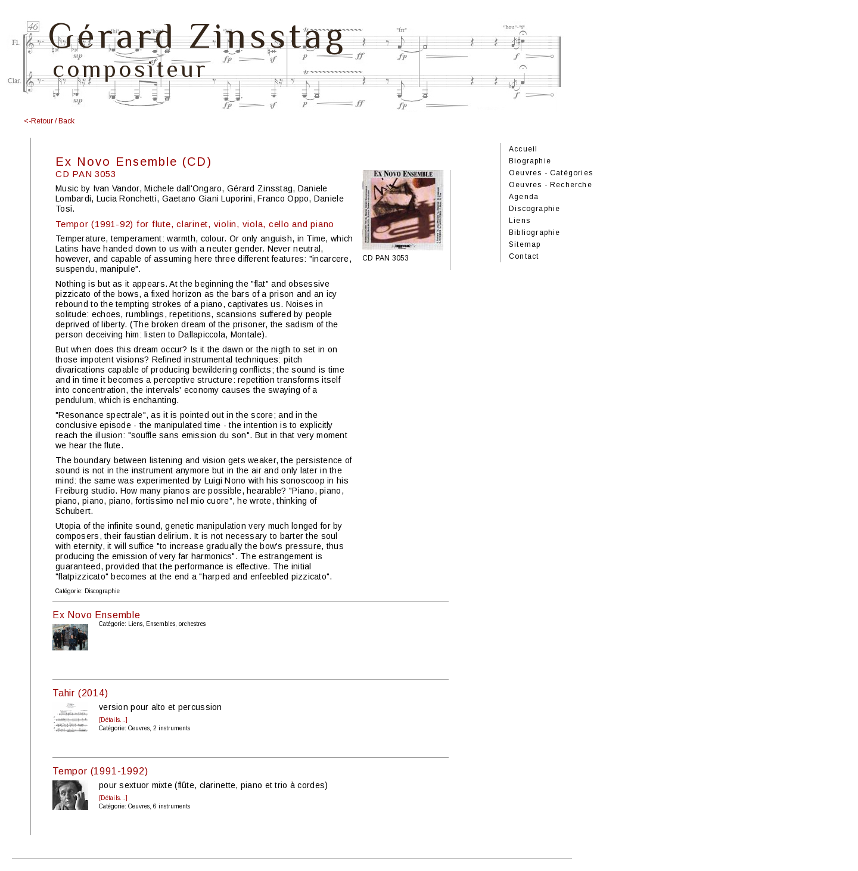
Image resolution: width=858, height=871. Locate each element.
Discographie (534, 208)
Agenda (524, 197)
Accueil (523, 149)
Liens (519, 220)
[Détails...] (113, 720)
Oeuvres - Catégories (551, 173)
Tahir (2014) (80, 693)
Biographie (530, 161)
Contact (524, 256)
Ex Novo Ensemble (96, 615)
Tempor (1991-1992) (100, 771)
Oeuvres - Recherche (550, 185)
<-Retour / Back (49, 121)
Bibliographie (535, 232)
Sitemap (524, 244)
